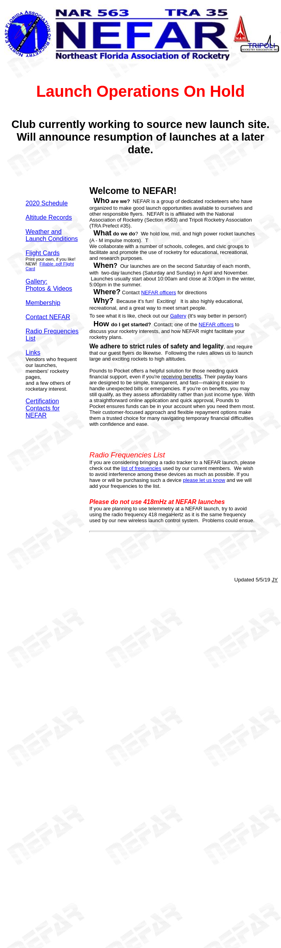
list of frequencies (141, 468)
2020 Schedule (47, 203)
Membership (43, 302)
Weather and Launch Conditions (52, 235)
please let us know (204, 480)
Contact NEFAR (48, 317)
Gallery (178, 316)
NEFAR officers (158, 292)
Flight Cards (43, 253)
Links (33, 352)
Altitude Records (49, 217)
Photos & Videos (49, 288)
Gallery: (36, 281)
